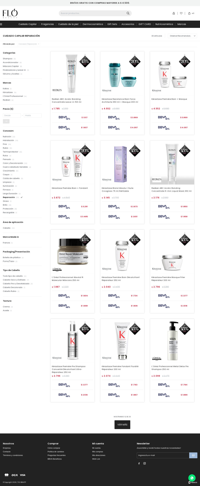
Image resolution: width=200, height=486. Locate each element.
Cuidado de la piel (68, 24)
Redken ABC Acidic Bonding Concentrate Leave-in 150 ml (66, 100)
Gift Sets (112, 24)
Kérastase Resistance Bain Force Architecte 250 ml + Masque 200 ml (120, 100)
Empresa (7, 448)
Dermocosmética (93, 24)
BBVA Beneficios (55, 459)
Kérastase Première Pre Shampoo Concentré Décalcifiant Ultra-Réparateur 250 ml (68, 369)
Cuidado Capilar (28, 24)
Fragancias (47, 24)
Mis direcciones (98, 455)
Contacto (7, 452)
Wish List (96, 459)
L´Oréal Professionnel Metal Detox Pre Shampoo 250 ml (170, 368)
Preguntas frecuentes (57, 455)
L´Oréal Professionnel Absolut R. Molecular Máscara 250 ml (68, 278)
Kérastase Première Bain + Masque (169, 99)
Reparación (28, 44)
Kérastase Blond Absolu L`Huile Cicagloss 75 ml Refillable (117, 189)
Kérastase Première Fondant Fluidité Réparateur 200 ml (120, 368)
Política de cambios (56, 452)
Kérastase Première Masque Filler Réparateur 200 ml (168, 278)
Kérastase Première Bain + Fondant (70, 188)
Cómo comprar (54, 448)
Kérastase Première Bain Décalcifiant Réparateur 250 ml (121, 278)
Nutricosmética (164, 24)
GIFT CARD (145, 24)
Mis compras (97, 452)
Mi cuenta (96, 448)
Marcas (181, 24)
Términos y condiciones (13, 455)
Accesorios (128, 24)
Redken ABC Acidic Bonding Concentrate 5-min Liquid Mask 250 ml (172, 189)
